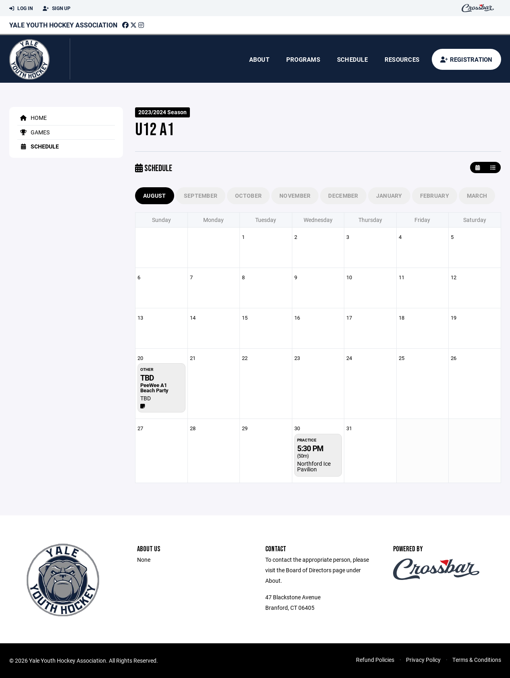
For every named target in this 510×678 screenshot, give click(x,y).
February (434, 195)
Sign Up (57, 8)
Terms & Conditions (476, 659)
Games (33, 132)
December (343, 195)
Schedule (352, 59)
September (201, 195)
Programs (303, 59)
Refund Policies (375, 659)
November (294, 195)
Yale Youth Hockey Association (63, 25)
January (389, 195)
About (259, 59)
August (154, 195)
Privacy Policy (423, 659)
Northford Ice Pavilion (314, 466)
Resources (402, 59)
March (477, 195)
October (248, 195)
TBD (145, 398)
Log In (21, 8)
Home (32, 117)
